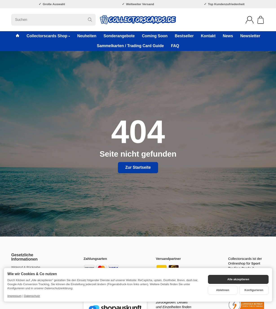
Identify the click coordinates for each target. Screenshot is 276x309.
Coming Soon (155, 36)
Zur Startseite (138, 167)
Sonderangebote (119, 36)
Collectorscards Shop (48, 36)
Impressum (14, 296)
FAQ (175, 46)
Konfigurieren (254, 290)
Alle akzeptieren (238, 279)
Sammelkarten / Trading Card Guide (130, 46)
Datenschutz (32, 296)
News (228, 36)
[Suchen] (53, 20)
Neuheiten (86, 36)
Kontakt (208, 36)
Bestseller (184, 36)
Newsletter (250, 36)
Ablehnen (222, 290)
